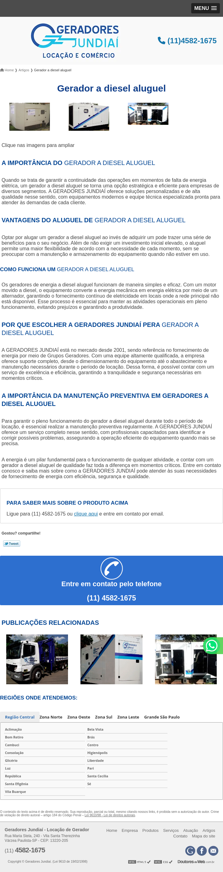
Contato (180, 836)
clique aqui (86, 513)
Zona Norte (51, 717)
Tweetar (11, 543)
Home (111, 830)
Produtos (151, 830)
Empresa (130, 830)
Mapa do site (203, 836)
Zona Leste (128, 717)
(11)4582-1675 (187, 40)
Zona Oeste (78, 717)
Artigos (209, 830)
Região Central (20, 717)
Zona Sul (103, 717)
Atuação (190, 830)
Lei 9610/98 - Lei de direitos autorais (110, 815)
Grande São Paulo (162, 717)
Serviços (171, 830)
